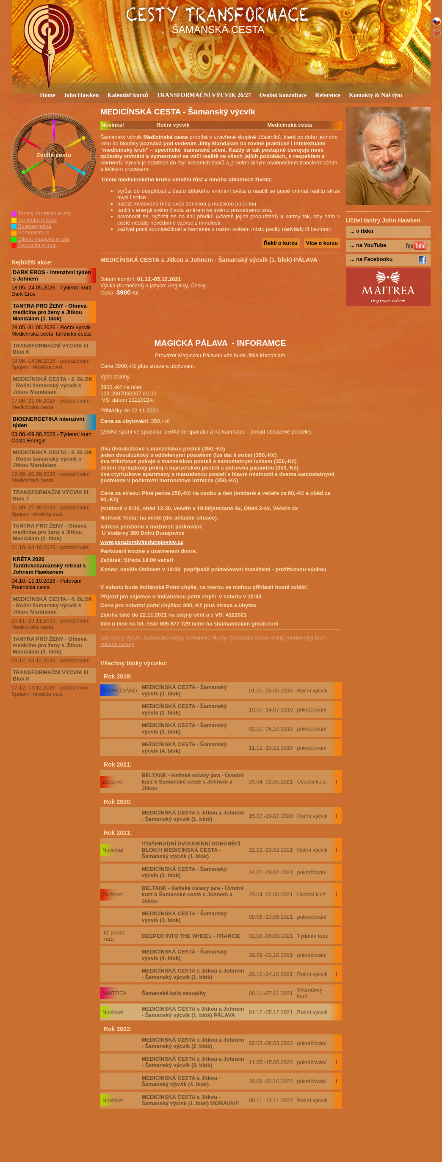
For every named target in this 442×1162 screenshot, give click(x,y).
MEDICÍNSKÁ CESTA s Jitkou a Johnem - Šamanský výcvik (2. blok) (193, 1043)
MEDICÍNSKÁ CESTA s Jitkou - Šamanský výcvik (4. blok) (181, 1081)
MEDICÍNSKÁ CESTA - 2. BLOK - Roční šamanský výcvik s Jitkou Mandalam (52, 385)
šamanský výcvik (120, 637)
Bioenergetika (31, 226)
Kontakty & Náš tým (375, 95)
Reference (327, 95)
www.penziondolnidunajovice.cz (141, 542)
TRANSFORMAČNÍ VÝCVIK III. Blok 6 (51, 348)
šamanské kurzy (163, 637)
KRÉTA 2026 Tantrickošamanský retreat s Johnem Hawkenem (49, 565)
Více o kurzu (322, 243)
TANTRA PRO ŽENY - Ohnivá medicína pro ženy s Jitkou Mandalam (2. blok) (50, 532)
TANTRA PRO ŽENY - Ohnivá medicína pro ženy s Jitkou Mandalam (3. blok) (50, 645)
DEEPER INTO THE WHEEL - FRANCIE (191, 936)
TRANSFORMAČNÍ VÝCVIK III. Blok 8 (51, 675)
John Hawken (81, 95)
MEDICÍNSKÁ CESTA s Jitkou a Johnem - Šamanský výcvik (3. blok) (193, 1062)
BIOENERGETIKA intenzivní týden (48, 422)
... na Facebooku (371, 259)
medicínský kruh (306, 637)
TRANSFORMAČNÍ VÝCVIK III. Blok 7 (51, 495)
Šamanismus (30, 232)
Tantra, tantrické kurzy (41, 213)
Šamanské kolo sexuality (174, 993)
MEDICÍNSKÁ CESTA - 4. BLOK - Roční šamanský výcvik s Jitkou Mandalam (52, 605)
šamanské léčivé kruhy (256, 637)
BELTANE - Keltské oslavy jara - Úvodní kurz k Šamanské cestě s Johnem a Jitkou (192, 781)
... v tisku (361, 231)
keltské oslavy (117, 644)
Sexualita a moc (34, 245)
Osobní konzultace (283, 95)
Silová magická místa (40, 239)
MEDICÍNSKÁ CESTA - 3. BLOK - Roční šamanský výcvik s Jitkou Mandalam (52, 458)
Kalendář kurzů (128, 95)
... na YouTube (368, 245)
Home (47, 95)
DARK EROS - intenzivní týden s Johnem (52, 275)
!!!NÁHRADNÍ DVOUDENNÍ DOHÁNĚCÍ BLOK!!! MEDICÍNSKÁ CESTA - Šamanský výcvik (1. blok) (191, 849)
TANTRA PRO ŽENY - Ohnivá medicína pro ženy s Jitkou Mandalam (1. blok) (50, 312)
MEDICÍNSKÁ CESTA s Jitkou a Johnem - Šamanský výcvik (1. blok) (193, 815)
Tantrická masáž (34, 220)
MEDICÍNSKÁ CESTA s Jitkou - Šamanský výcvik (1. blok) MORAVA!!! (190, 1100)
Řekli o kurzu (281, 243)
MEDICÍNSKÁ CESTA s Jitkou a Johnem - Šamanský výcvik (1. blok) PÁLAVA (193, 1012)
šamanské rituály (206, 637)
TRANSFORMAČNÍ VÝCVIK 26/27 (204, 95)
